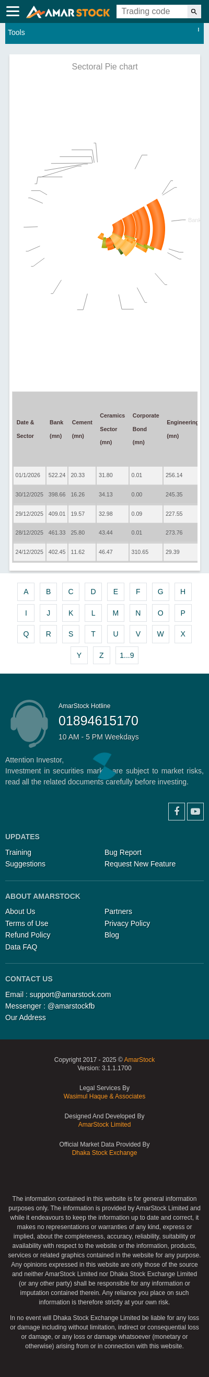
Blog (111, 935)
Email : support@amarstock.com (58, 994)
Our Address (25, 1017)
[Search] (194, 11)
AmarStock (139, 1059)
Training (18, 852)
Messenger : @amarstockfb (50, 1006)
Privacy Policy (127, 923)
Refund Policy (27, 935)
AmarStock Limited (104, 1124)
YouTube (195, 811)
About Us (20, 911)
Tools (16, 32)
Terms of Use (26, 923)
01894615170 (98, 720)
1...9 (127, 655)
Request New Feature (140, 864)
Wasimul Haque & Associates (104, 1096)
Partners (118, 911)
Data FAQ (21, 947)
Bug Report (123, 852)
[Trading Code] (152, 11)
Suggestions (25, 864)
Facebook (176, 811)
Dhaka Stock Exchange (104, 1152)
